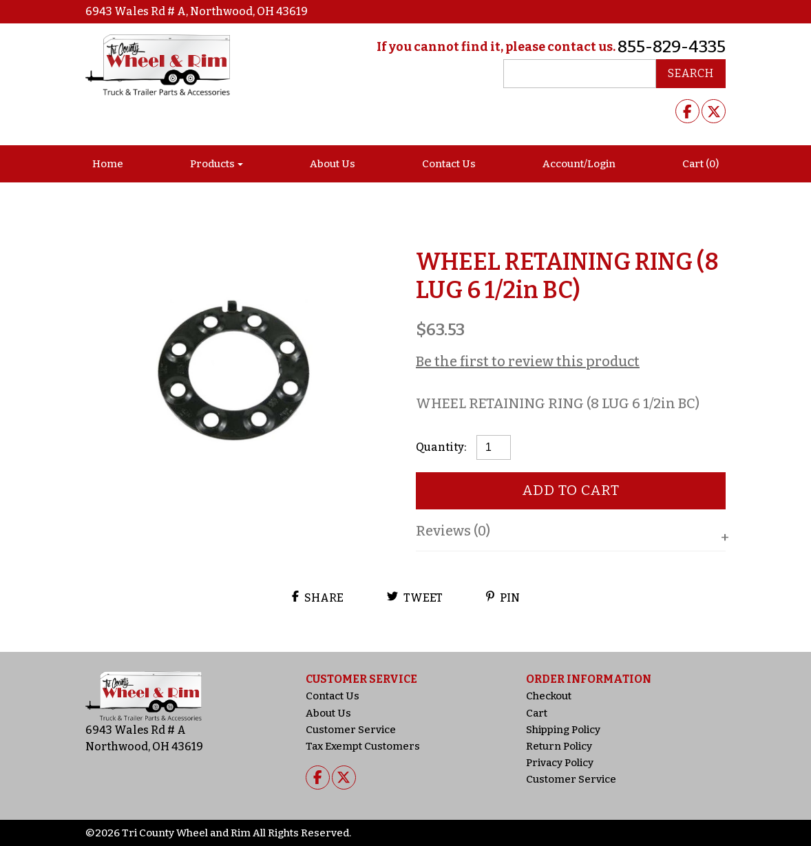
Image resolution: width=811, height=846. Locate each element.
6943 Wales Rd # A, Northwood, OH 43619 (196, 11)
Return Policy (559, 746)
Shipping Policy (563, 729)
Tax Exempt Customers (363, 746)
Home (107, 164)
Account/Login (579, 164)
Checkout (548, 696)
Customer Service (351, 729)
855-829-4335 (672, 46)
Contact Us (449, 164)
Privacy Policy (559, 763)
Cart (536, 713)
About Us (332, 164)
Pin (503, 597)
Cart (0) (700, 164)
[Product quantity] (493, 447)
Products (212, 164)
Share (318, 597)
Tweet (415, 597)
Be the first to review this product (528, 361)
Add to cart (571, 490)
